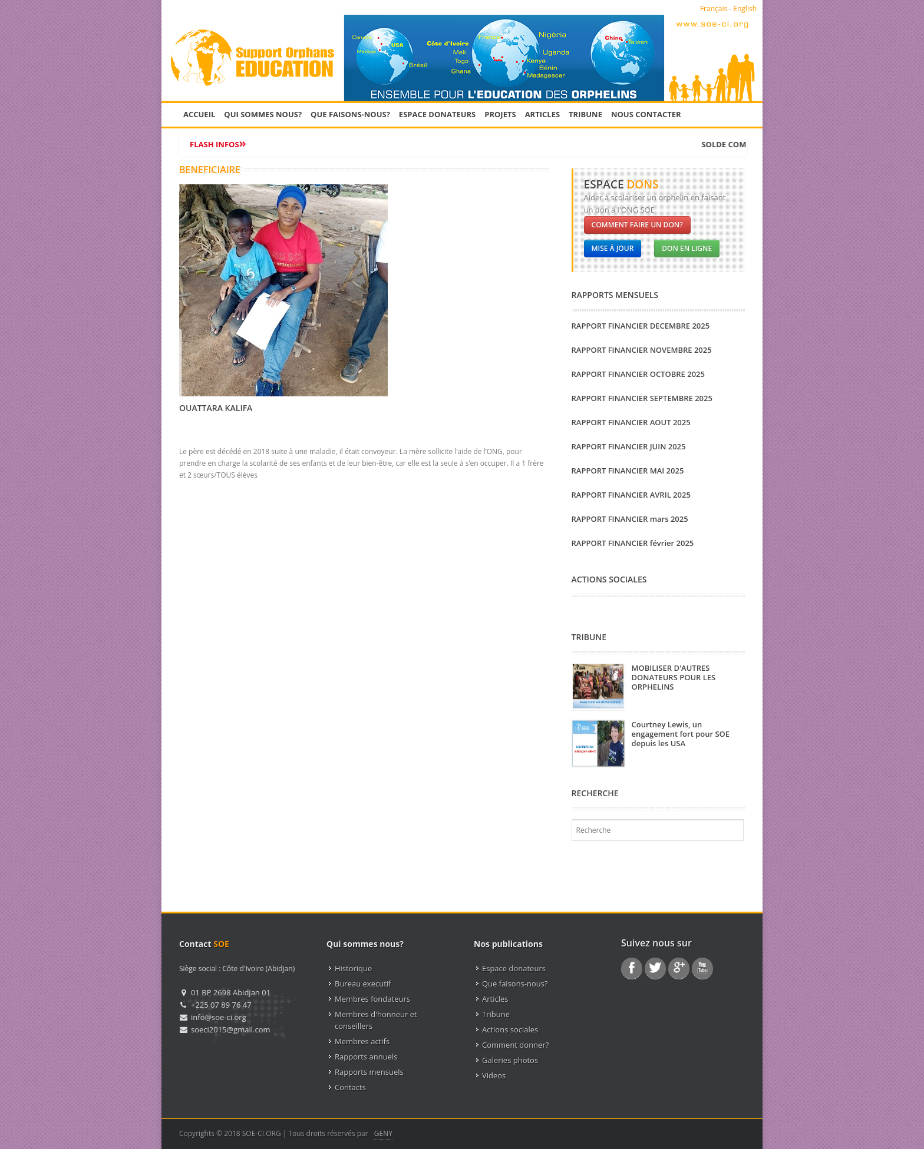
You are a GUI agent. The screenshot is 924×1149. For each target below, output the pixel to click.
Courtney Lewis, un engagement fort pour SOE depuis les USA (681, 734)
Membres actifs (362, 1041)
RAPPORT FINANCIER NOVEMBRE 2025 (642, 350)
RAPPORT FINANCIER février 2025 (633, 543)
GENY (383, 1133)
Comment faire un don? (637, 225)
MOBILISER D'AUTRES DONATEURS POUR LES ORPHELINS (674, 677)
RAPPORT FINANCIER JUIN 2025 (629, 446)
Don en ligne (687, 248)
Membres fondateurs (372, 999)
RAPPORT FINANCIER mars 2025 (630, 519)
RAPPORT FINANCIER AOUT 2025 (631, 422)
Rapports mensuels (369, 1072)
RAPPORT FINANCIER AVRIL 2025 (631, 494)
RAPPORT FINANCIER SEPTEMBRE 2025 (642, 398)
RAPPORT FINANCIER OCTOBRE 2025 (638, 374)
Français (713, 9)
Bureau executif (363, 983)
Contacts (350, 1087)
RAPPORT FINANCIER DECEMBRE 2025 (641, 325)
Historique (353, 968)
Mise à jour (613, 248)
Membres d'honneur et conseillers (376, 1020)
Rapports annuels (366, 1056)
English (745, 9)
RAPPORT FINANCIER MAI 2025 (628, 470)
